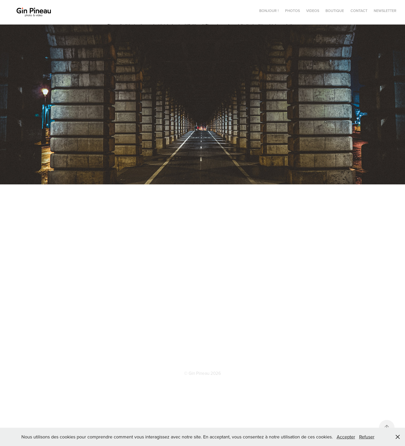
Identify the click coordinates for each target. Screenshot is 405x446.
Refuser (366, 436)
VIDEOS (312, 10)
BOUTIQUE (334, 10)
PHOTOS (292, 10)
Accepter (346, 436)
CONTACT (358, 10)
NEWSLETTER (385, 10)
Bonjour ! (269, 10)
